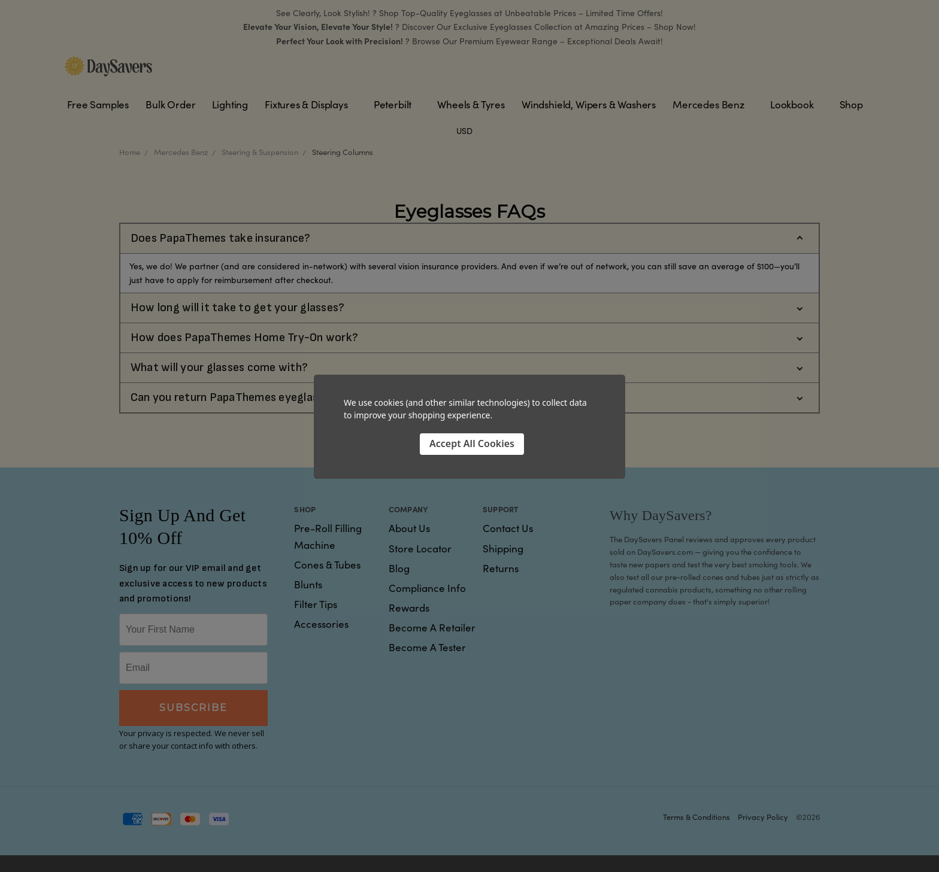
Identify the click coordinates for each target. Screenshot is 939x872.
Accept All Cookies (471, 443)
